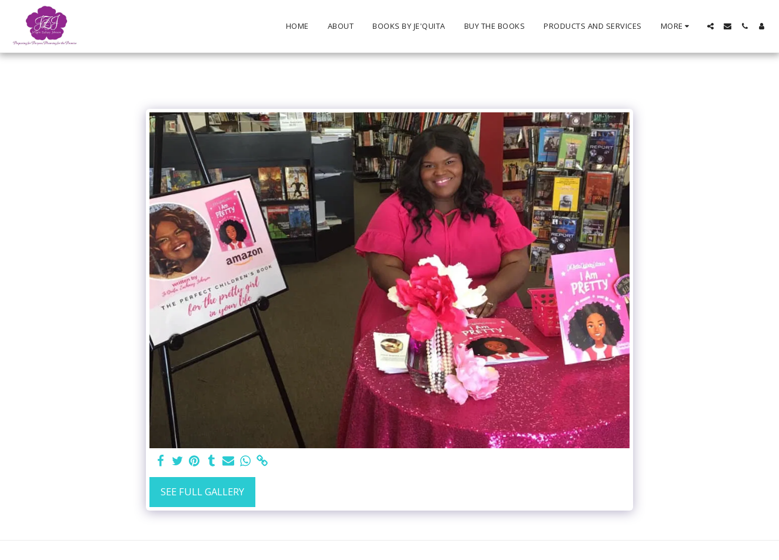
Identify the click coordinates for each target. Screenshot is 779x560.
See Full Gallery (202, 491)
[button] (710, 26)
